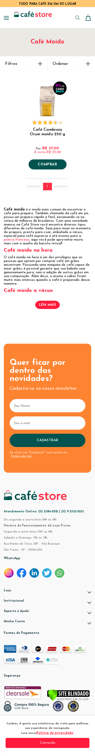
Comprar (47, 164)
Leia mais (47, 304)
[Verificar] (68, 695)
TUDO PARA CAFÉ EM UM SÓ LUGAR (47, 4)
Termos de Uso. (21, 456)
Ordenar (71, 64)
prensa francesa (16, 240)
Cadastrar (47, 440)
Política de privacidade (54, 733)
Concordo (47, 743)
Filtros (23, 64)
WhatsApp (12, 558)
